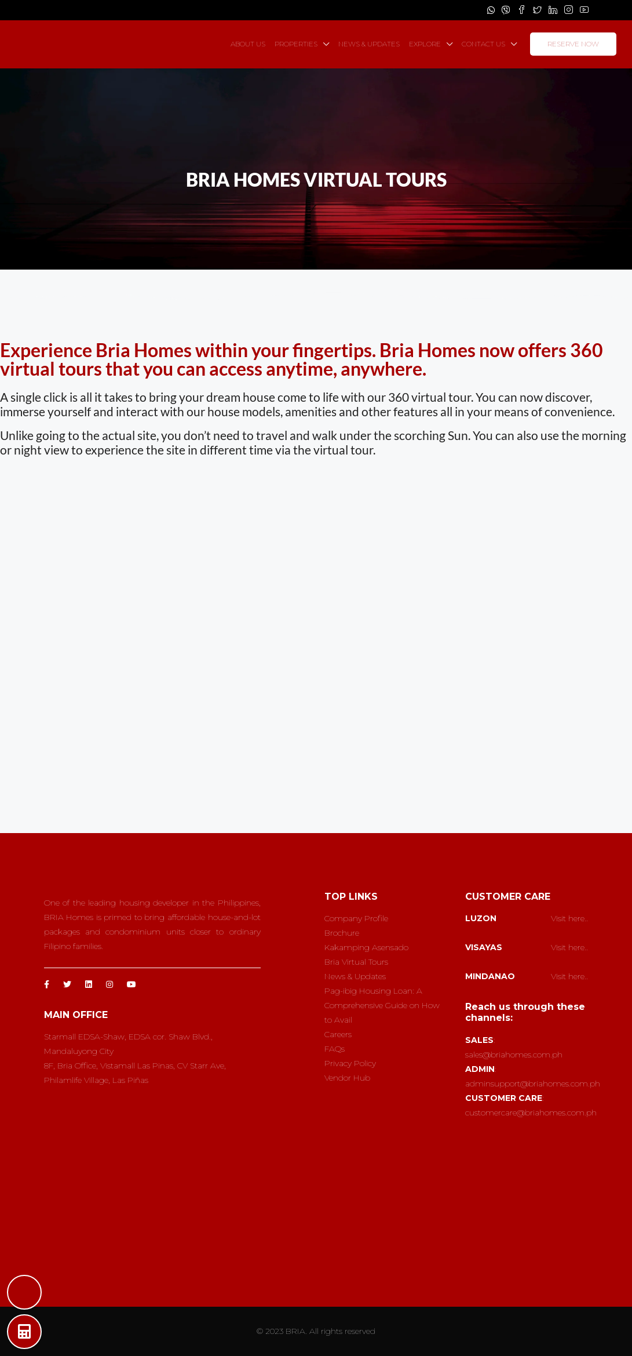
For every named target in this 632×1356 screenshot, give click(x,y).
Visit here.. (569, 918)
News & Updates (355, 976)
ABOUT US (248, 43)
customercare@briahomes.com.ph (531, 1112)
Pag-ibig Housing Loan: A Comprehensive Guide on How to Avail (382, 1005)
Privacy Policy (350, 1063)
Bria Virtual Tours (356, 962)
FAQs (334, 1049)
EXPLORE (425, 43)
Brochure (341, 933)
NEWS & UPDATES (369, 43)
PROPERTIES (296, 43)
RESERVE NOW (573, 43)
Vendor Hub (347, 1078)
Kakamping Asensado (366, 947)
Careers (338, 1034)
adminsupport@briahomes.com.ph (532, 1083)
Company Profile (356, 918)
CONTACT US (483, 43)
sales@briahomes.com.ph (513, 1054)
